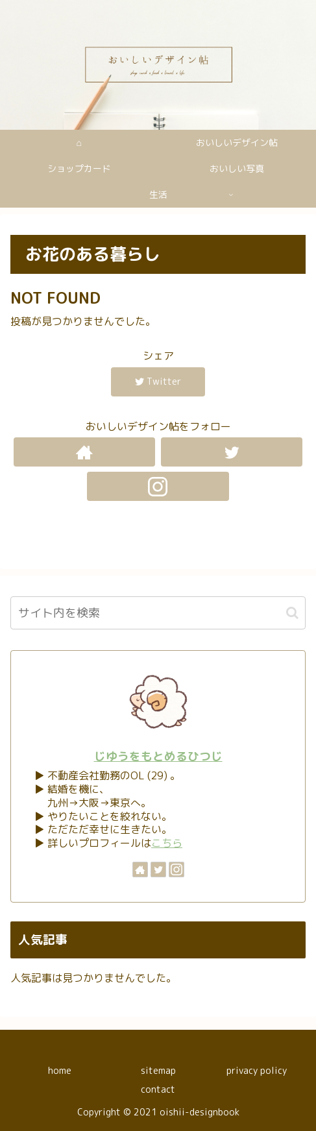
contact (158, 1089)
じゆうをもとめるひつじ (158, 756)
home (59, 1070)
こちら (166, 843)
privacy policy (256, 1070)
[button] (292, 612)
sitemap (158, 1070)
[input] (158, 612)
